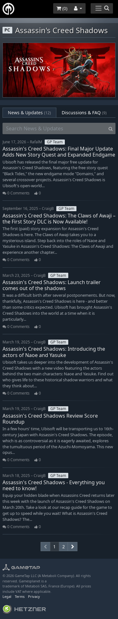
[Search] (110, 128)
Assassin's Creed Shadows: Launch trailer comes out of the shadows (52, 285)
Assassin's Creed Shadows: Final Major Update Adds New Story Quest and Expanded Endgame (59, 151)
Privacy (34, 596)
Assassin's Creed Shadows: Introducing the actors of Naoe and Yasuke (54, 351)
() (61, 8)
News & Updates (29, 113)
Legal (7, 596)
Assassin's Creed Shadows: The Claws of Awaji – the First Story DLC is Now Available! (59, 218)
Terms (20, 596)
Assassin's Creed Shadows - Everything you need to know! (54, 485)
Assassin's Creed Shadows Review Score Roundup (50, 418)
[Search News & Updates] (54, 128)
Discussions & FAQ (84, 113)
